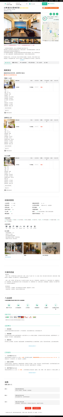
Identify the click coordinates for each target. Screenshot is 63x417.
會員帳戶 (60, 1)
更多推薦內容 (37, 408)
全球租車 (45, 1)
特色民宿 (40, 1)
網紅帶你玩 (50, 1)
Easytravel (33, 416)
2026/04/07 (36, 126)
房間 (15, 62)
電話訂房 (7, 110)
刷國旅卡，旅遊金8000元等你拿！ (50, 7)
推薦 (46, 62)
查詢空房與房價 (8, 108)
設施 (23, 62)
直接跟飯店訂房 (34, 1)
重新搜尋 (44, 3)
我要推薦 (28, 408)
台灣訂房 (28, 1)
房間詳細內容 (8, 112)
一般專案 (17, 87)
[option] (14, 248)
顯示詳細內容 (8, 257)
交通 (32, 62)
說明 (39, 62)
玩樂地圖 (56, 1)
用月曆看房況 (51, 3)
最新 (7, 62)
